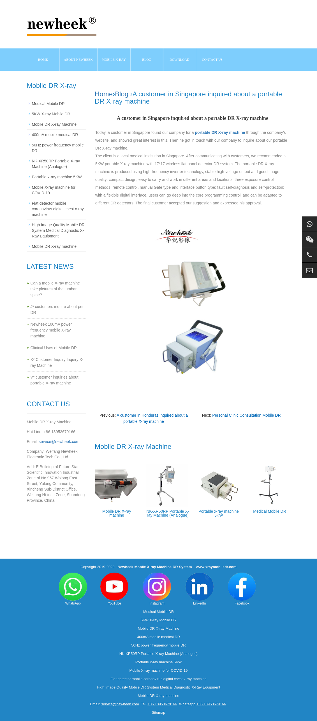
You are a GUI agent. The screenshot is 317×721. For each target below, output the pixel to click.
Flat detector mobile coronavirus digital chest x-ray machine (58, 209)
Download (179, 60)
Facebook (242, 589)
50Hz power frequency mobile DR (158, 645)
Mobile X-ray (114, 60)
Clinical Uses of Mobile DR (54, 348)
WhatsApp (73, 589)
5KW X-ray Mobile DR (51, 114)
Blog (121, 94)
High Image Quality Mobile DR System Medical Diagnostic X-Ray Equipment (58, 230)
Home (43, 60)
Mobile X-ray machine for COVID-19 (158, 670)
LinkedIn (200, 589)
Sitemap (158, 712)
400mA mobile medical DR (55, 134)
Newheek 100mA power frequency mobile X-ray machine (51, 330)
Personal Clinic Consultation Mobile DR (246, 415)
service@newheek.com (59, 441)
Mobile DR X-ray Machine (54, 124)
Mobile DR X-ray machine (116, 513)
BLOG (146, 60)
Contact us (212, 60)
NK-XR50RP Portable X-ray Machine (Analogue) (167, 513)
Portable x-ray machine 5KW (218, 513)
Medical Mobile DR (269, 511)
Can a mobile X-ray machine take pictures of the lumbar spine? (55, 289)
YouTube (114, 589)
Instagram (157, 589)
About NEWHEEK (78, 60)
